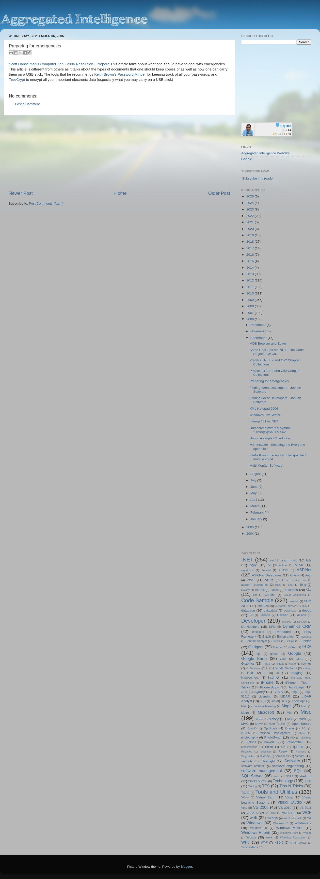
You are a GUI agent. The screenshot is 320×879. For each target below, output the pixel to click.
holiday (280, 663)
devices (286, 621)
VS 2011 (305, 807)
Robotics (301, 751)
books (274, 590)
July (253, 480)
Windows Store (289, 832)
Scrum (299, 756)
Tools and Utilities (276, 792)
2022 (250, 216)
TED (308, 781)
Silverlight (267, 761)
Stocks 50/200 (257, 781)
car (255, 594)
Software (292, 761)
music (302, 719)
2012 (250, 280)
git (258, 654)
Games (278, 647)
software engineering (288, 766)
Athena (294, 575)
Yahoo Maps (249, 847)
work (269, 837)
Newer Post (21, 193)
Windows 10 (280, 823)
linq (273, 701)
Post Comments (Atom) (46, 203)
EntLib (266, 636)
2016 (250, 254)
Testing (252, 786)
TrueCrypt (17, 80)
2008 (250, 306)
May (253, 493)
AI (269, 565)
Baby (278, 584)
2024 (250, 203)
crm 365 (263, 606)
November (258, 331)
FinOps (290, 641)
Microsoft (266, 712)
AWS (250, 580)
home (292, 663)
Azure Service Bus (294, 580)
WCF (306, 812)
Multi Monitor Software (266, 465)
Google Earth (254, 658)
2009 (250, 300)
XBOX (278, 842)
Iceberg (307, 668)
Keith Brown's (105, 74)
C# (308, 589)
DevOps (302, 621)
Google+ (247, 159)
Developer (253, 621)
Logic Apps (299, 701)
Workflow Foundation (293, 837)
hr (267, 668)
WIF (299, 818)
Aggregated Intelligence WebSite (265, 153)
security (247, 761)
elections (258, 632)
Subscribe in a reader (258, 178)
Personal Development (274, 733)
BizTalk (259, 590)
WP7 (245, 842)
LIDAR (285, 696)
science (265, 756)
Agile (253, 565)
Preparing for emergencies (269, 381)
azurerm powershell (254, 584)
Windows (254, 823)
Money (274, 719)
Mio (289, 712)
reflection (265, 751)
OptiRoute (270, 728)
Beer (291, 584)
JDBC (244, 691)
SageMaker (248, 756)
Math (304, 706)
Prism (269, 747)
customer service (285, 605)
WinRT (307, 832)
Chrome (270, 595)
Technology (283, 781)
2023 (250, 209)
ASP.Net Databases (267, 575)
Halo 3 (267, 663)
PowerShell (295, 742)
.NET (247, 560)
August (256, 474)
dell (251, 615)
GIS (306, 646)
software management (261, 770)
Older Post (219, 193)
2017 (250, 248)
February (257, 512)
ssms (276, 776)
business (291, 590)
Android (266, 570)
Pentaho (246, 733)
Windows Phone (255, 832)
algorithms (247, 570)
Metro (245, 712)
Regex (283, 751)
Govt (283, 659)
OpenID (251, 728)
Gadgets (255, 647)
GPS (299, 659)
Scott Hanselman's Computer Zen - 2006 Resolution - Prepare (59, 64)
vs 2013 (271, 812)
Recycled (246, 751)
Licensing (265, 696)
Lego (295, 692)
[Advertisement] (119, 152)
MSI (290, 719)
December (258, 325)
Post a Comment (27, 104)
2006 (250, 319)
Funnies (305, 641)
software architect (253, 766)
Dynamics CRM (297, 626)
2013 (250, 274)
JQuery (259, 692)
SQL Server (252, 776)
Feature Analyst (256, 641)
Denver (282, 615)
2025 (250, 196)
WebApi (272, 818)
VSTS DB (288, 813)
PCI (304, 728)
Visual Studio (289, 802)
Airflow (283, 565)
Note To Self (277, 724)
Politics (251, 742)
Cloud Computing (295, 594)
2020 (250, 229)
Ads (308, 560)
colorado (294, 601)
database (248, 610)
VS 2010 (284, 807)
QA (283, 746)
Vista (289, 797)
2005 (250, 527)
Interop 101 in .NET (264, 421)
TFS (266, 786)
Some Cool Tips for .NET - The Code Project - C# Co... (277, 352)
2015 (250, 261)
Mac (244, 706)
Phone (302, 733)
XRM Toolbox (298, 842)
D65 (304, 605)
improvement (249, 677)
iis (277, 673)
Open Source (301, 724)
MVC (245, 724)
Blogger (186, 866)
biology (245, 589)
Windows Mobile (289, 828)
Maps (286, 706)
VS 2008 (261, 807)
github (274, 654)
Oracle (289, 728)
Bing (303, 584)
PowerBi (270, 742)
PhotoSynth (273, 737)
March (255, 506)
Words (251, 837)
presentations (249, 746)
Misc (306, 712)
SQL (298, 770)
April (254, 500)
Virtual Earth (265, 797)
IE (265, 673)
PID (292, 737)
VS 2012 (252, 813)
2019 (250, 235)
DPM (272, 626)
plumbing (306, 737)
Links (263, 701)
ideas (250, 673)
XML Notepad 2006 (264, 408)
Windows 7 (302, 823)
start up (305, 776)
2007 (250, 313)
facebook (306, 636)
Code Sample (257, 600)
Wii (309, 818)
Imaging (297, 673)
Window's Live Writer (265, 415)
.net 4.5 (273, 560)
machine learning (264, 706)
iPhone (267, 682)
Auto (308, 575)
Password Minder (132, 74)
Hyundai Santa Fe (285, 668)
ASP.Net (304, 570)
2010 (250, 293)
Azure (269, 580)
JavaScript (296, 687)
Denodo (264, 615)
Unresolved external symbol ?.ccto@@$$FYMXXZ (270, 430)
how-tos (306, 663)
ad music (290, 560)
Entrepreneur (285, 636)
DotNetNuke (250, 626)
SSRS (289, 776)
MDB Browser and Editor (268, 343)
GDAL (292, 647)
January (256, 519)
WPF (264, 842)
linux (284, 701)
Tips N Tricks (291, 786)
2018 (250, 241)
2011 (250, 287)
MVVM (259, 723)
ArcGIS (283, 570)
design (301, 615)
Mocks (259, 719)
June (254, 486)
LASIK (278, 692)
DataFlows (290, 610)
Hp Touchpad (253, 668)
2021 (250, 222)
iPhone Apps (269, 687)
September (259, 338)
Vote (244, 807)
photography (249, 737)
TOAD (245, 793)
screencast (282, 756)
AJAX (299, 565)
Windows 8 (258, 828)
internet (273, 677)
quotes (298, 747)
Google (294, 653)
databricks (270, 610)
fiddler (276, 641)
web (253, 817)
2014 (250, 267)
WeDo (287, 818)
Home (120, 193)
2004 (250, 533)
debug (306, 610)
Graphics (248, 663)
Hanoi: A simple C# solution (270, 438)
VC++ (245, 797)
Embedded (283, 632)
